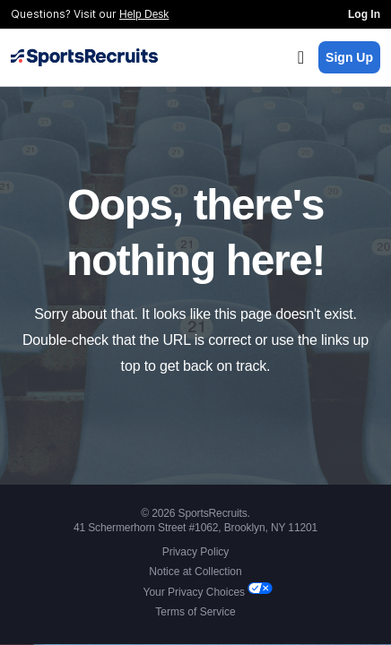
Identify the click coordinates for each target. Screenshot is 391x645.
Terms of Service (195, 612)
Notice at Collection (195, 571)
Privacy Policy (196, 552)
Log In (364, 14)
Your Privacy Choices (195, 592)
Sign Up (349, 57)
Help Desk (144, 14)
